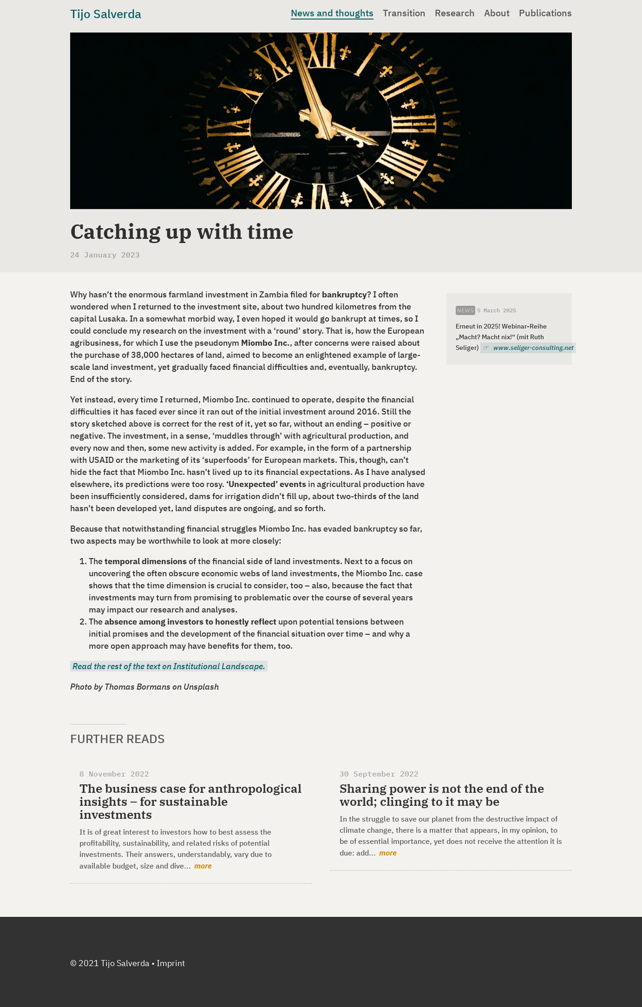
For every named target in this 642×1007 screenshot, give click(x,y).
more (202, 865)
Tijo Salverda (105, 13)
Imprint (171, 963)
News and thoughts (332, 13)
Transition (404, 13)
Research (455, 13)
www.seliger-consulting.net (533, 347)
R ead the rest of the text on (168, 666)
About (497, 13)
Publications (545, 13)
